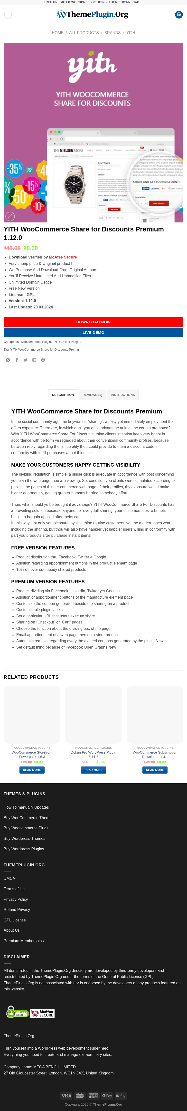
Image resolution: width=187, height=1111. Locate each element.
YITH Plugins (72, 342)
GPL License (15, 920)
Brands (112, 33)
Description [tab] (63, 395)
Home (58, 33)
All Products (84, 33)
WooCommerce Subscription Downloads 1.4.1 (155, 754)
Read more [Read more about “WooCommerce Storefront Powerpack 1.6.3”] (32, 769)
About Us (12, 930)
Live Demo (93, 332)
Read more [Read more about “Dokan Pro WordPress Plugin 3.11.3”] (93, 769)
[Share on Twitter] (26, 360)
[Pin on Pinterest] (43, 360)
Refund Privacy (17, 910)
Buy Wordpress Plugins (24, 849)
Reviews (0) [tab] (92, 395)
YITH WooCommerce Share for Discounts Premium (46, 349)
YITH (130, 33)
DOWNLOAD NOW (93, 322)
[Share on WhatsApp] (8, 360)
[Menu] (8, 15)
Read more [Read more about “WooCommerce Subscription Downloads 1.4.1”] (155, 769)
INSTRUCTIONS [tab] (123, 395)
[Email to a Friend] (34, 360)
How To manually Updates (26, 807)
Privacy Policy (16, 899)
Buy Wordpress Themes (24, 838)
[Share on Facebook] (17, 360)
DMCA (9, 878)
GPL (31, 295)
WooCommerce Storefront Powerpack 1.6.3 (32, 754)
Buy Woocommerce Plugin (26, 828)
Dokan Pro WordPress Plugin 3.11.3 (93, 754)
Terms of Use (15, 889)
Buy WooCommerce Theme (28, 818)
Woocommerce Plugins (36, 342)
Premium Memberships (24, 941)
